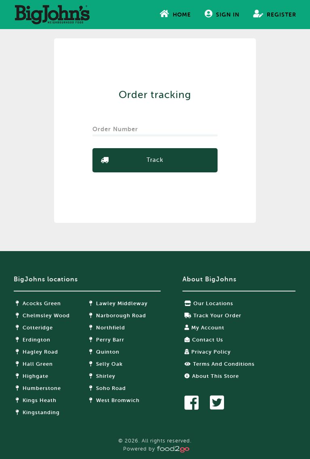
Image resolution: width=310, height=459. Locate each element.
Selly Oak (106, 364)
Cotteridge (34, 328)
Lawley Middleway (118, 303)
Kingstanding (38, 412)
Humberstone (38, 388)
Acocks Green (38, 303)
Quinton (104, 352)
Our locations (208, 303)
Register (274, 14)
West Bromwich (114, 400)
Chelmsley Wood (43, 315)
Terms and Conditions (219, 364)
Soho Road (107, 388)
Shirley (102, 376)
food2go (52, 14)
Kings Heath (36, 400)
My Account (204, 328)
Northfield (107, 328)
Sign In (222, 14)
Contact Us (203, 340)
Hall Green (34, 364)
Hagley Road (37, 352)
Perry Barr (106, 340)
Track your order (212, 315)
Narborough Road (117, 315)
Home (175, 14)
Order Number (116, 127)
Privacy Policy (207, 352)
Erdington (33, 340)
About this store (211, 376)
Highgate (32, 376)
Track (155, 160)
